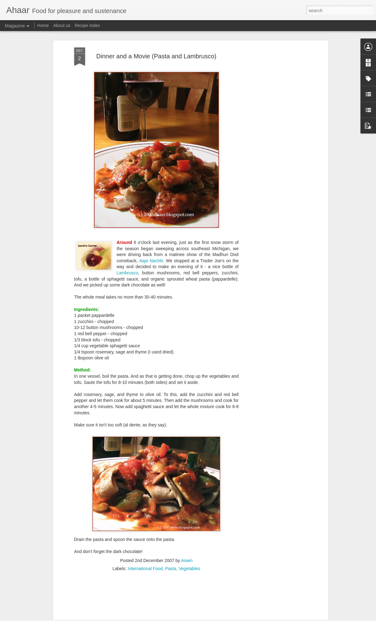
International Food (145, 538)
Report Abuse (225, 617)
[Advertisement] (273, 115)
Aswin (187, 530)
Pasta (170, 538)
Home (43, 25)
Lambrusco (127, 243)
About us (61, 25)
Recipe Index (87, 25)
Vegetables (189, 538)
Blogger (207, 617)
